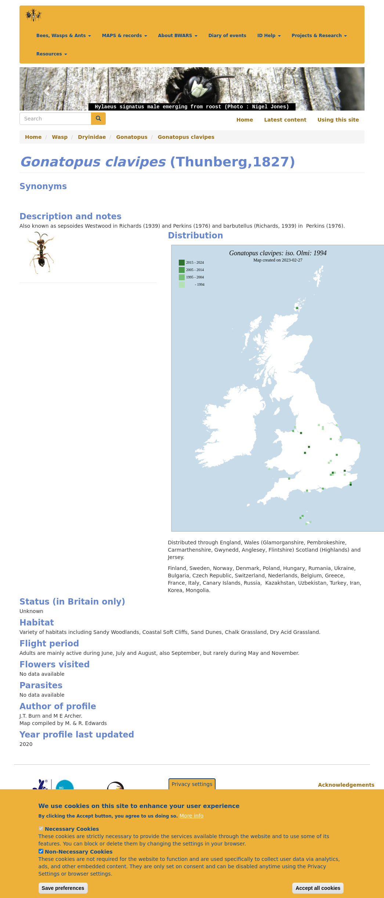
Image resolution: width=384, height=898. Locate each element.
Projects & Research (319, 35)
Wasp (60, 137)
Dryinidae (92, 137)
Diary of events (227, 35)
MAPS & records (124, 35)
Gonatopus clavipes (186, 137)
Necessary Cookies (72, 839)
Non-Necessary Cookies (79, 862)
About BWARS (178, 35)
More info (191, 826)
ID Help (269, 35)
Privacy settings (192, 794)
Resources (51, 54)
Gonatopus (132, 137)
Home (244, 120)
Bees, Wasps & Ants (63, 35)
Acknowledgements (338, 785)
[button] (45, 89)
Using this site (338, 120)
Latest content (285, 120)
